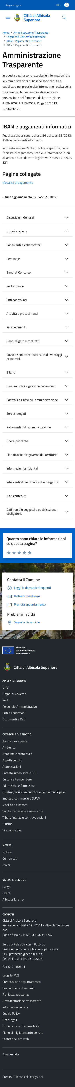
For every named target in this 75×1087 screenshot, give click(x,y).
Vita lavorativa (12, 830)
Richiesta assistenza (15, 994)
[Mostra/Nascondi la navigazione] (8, 17)
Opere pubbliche (17, 441)
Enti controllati (16, 299)
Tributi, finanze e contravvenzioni (24, 817)
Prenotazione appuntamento (21, 981)
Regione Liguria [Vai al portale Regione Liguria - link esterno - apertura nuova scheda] (13, 5)
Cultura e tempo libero (17, 779)
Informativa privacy (15, 1007)
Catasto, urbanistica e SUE (19, 773)
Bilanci (11, 372)
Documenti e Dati (13, 719)
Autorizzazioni (11, 766)
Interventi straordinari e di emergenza (32, 482)
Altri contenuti (16, 495)
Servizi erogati (16, 413)
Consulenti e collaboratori (23, 245)
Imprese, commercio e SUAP (21, 798)
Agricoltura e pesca (15, 741)
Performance (15, 286)
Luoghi (6, 886)
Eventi (6, 893)
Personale (13, 258)
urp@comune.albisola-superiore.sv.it (35, 949)
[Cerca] (64, 17)
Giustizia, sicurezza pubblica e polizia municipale (33, 792)
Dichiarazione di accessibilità (21, 1026)
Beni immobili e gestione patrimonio (30, 386)
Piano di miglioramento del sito (22, 1032)
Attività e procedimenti (22, 313)
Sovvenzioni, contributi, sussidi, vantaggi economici (34, 356)
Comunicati (9, 858)
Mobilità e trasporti (14, 804)
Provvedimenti (16, 327)
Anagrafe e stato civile (17, 753)
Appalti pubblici (12, 760)
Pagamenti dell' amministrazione (28, 427)
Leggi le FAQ (10, 975)
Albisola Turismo (13, 899)
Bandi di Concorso (18, 272)
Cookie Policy (11, 1013)
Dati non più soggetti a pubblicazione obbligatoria (31, 511)
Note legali (9, 1019)
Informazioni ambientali (22, 468)
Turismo (7, 823)
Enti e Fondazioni (13, 712)
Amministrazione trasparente (21, 1000)
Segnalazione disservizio (18, 988)
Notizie (7, 852)
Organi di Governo (14, 693)
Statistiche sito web (15, 1039)
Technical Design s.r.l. (29, 1076)
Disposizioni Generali (20, 217)
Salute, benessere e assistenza (22, 811)
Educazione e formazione (18, 785)
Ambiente (8, 747)
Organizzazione (16, 231)
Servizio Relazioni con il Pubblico (23, 944)
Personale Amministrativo (19, 706)
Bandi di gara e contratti (22, 341)
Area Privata (10, 1054)
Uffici (5, 687)
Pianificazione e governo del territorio (31, 454)
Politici (6, 700)
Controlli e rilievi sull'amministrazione (32, 399)
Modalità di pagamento (17, 182)
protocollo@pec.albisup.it (25, 953)
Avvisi (6, 864)
